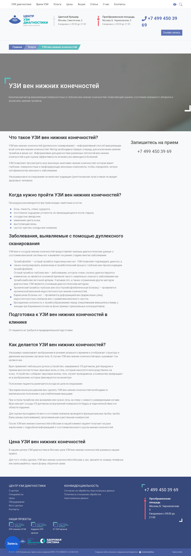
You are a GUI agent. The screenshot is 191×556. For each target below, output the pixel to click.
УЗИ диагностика (21, 4)
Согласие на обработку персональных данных (89, 490)
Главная (17, 47)
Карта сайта (177, 552)
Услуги (57, 4)
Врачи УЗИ (42, 4)
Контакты (119, 4)
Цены (69, 4)
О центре (14, 490)
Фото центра (16, 505)
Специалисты (16, 494)
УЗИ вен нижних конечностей (59, 47)
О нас (106, 4)
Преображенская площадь (118, 16)
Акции (81, 4)
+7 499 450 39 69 (159, 22)
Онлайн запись (171, 32)
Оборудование (17, 501)
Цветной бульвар (68, 16)
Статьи (94, 4)
